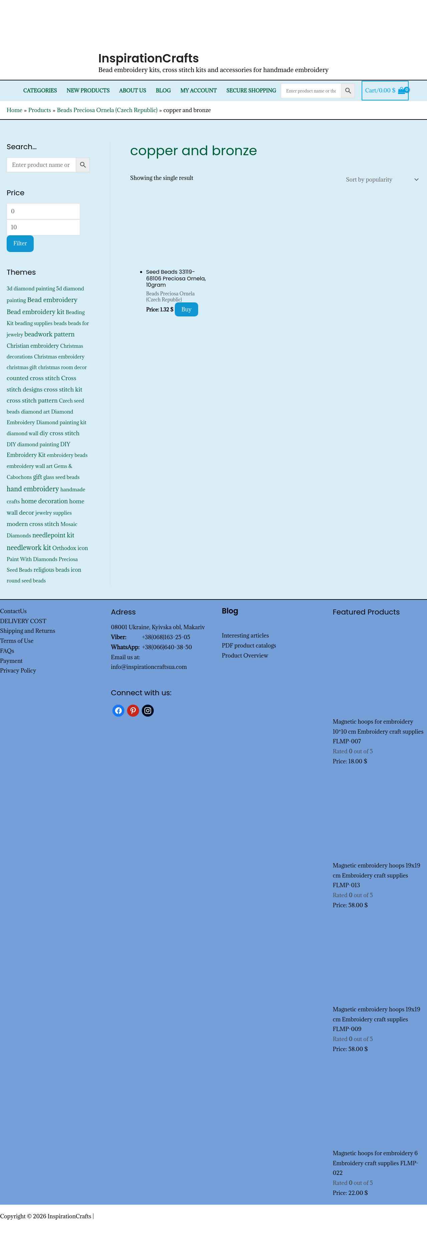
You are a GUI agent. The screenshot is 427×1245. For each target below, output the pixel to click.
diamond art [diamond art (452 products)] (35, 411)
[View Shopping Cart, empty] (385, 91)
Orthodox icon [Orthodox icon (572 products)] (70, 548)
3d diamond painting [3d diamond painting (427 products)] (31, 288)
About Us (132, 90)
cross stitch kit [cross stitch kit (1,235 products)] (63, 389)
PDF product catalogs (249, 645)
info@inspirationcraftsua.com (149, 667)
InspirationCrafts (148, 58)
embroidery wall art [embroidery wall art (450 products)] (30, 466)
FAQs (7, 651)
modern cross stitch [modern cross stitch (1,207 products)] (33, 524)
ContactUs (13, 611)
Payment (11, 661)
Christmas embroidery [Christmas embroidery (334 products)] (59, 356)
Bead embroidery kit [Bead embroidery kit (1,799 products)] (35, 312)
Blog (163, 90)
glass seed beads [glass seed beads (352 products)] (61, 477)
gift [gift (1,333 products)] (37, 477)
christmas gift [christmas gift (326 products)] (22, 367)
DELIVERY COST (23, 621)
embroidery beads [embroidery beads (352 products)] (67, 455)
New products (88, 90)
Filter (20, 243)
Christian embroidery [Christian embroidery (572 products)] (33, 345)
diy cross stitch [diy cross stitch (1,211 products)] (60, 433)
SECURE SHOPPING (251, 90)
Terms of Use (16, 641)
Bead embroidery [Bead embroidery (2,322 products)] (52, 299)
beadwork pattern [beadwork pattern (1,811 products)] (49, 334)
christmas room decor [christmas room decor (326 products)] (62, 367)
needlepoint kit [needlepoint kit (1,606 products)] (53, 535)
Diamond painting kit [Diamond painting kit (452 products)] (61, 422)
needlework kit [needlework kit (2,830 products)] (29, 547)
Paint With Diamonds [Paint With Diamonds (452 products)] (32, 559)
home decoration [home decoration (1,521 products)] (44, 501)
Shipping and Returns (27, 631)
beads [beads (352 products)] (60, 323)
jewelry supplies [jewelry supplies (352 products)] (53, 513)
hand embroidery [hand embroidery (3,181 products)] (33, 489)
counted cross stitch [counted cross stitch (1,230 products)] (33, 378)
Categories (40, 90)
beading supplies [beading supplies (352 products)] (34, 323)
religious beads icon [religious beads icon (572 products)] (57, 569)
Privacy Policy (18, 670)
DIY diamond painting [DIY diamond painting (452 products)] (33, 444)
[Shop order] (381, 179)
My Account (198, 90)
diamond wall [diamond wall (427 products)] (22, 433)
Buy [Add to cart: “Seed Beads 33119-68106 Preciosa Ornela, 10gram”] (186, 309)
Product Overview (245, 655)
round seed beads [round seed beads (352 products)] (26, 580)
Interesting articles (245, 635)
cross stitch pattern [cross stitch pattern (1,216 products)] (32, 400)
